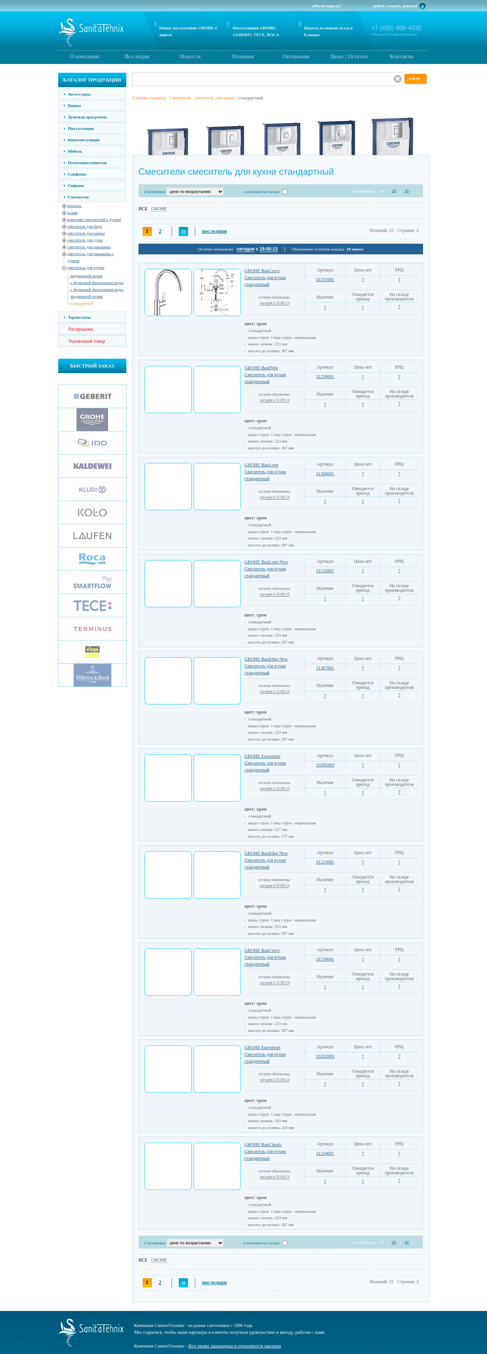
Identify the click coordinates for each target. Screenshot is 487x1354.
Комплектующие (84, 139)
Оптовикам (295, 56)
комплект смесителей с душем (94, 219)
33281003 (325, 765)
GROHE (159, 208)
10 (381, 190)
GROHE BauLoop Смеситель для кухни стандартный (265, 471)
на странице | (364, 190)
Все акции (137, 56)
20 (394, 190)
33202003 (325, 1056)
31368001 (325, 473)
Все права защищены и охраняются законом (234, 1346)
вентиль (74, 205)
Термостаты (79, 317)
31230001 (325, 376)
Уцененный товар (86, 341)
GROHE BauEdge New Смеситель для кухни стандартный (266, 665)
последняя (214, 231)
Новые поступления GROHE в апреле (188, 31)
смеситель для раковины (89, 246)
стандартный (82, 303)
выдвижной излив (87, 275)
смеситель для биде (84, 226)
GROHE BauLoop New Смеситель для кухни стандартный (266, 568)
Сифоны (76, 185)
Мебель (75, 151)
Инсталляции (81, 128)
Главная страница (149, 98)
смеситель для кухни (86, 267)
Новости (190, 56)
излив (72, 212)
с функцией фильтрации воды (97, 282)
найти (414, 78)
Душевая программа (87, 117)
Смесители (78, 197)
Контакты (402, 56)
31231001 (325, 279)
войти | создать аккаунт (395, 5)
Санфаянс (77, 174)
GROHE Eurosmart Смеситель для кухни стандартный (265, 763)
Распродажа (81, 329)
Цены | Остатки (349, 56)
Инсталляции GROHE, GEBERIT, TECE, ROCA (256, 31)
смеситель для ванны (86, 233)
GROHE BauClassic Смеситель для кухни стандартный (265, 1151)
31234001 (325, 1153)
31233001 (325, 862)
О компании (84, 56)
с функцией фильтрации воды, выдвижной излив (97, 293)
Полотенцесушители (87, 162)
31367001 (325, 668)
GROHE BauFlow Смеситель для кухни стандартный (265, 374)
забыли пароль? (326, 5)
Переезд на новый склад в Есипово (328, 31)
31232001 (325, 570)
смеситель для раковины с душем (90, 257)
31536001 (325, 959)
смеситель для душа (85, 240)
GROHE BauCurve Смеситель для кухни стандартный (265, 277)
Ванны (74, 105)
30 (406, 190)
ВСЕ (143, 208)
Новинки (243, 56)
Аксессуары (79, 94)
